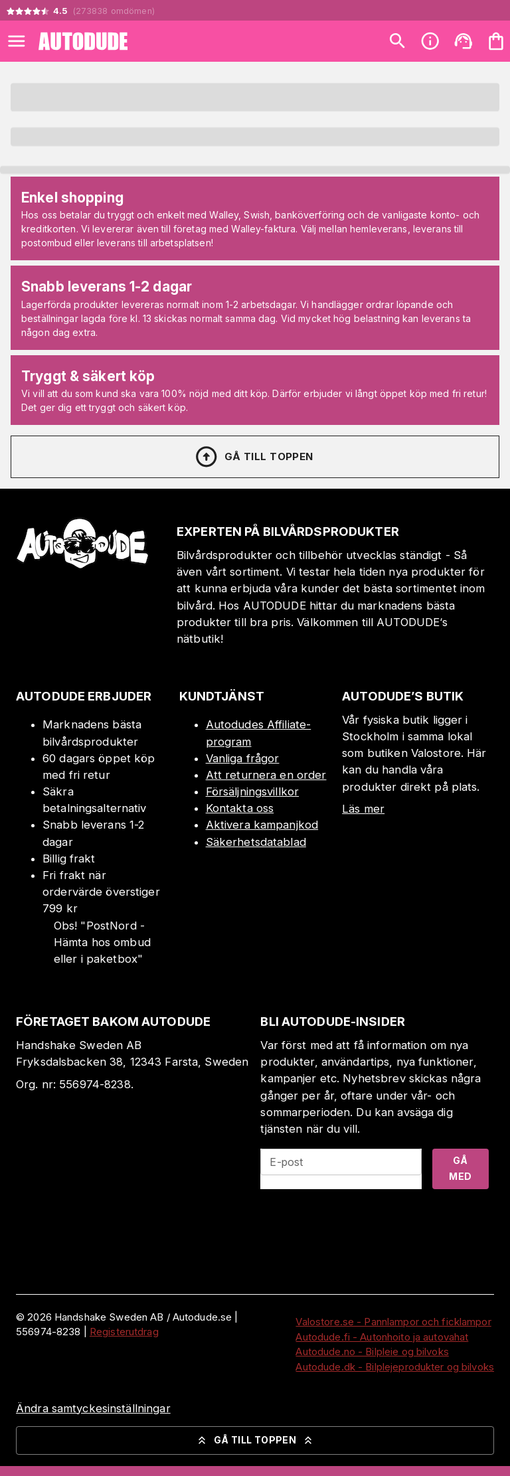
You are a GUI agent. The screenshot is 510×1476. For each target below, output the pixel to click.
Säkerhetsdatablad (256, 842)
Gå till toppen (253, 456)
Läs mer (363, 808)
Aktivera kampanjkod (262, 824)
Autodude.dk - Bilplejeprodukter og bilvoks (395, 1366)
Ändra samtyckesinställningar (93, 1408)
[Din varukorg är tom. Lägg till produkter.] (496, 41)
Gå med (460, 1169)
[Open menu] (16, 41)
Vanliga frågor (243, 758)
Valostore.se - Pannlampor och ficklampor (393, 1321)
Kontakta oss (240, 808)
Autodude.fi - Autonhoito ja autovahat (382, 1337)
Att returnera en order (266, 774)
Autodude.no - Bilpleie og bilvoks (372, 1351)
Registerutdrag (124, 1331)
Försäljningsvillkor (252, 791)
